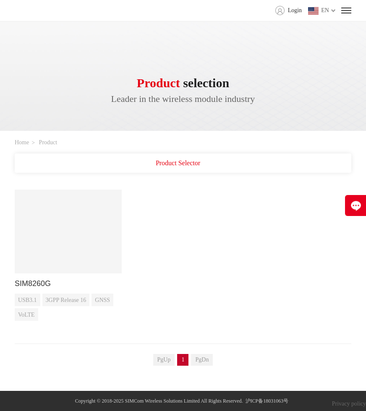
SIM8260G (33, 283)
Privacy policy (349, 404)
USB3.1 (27, 300)
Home (22, 142)
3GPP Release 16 (66, 300)
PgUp (164, 359)
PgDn (202, 359)
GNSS (102, 300)
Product (48, 142)
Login (295, 10)
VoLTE (26, 315)
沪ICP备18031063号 (267, 401)
